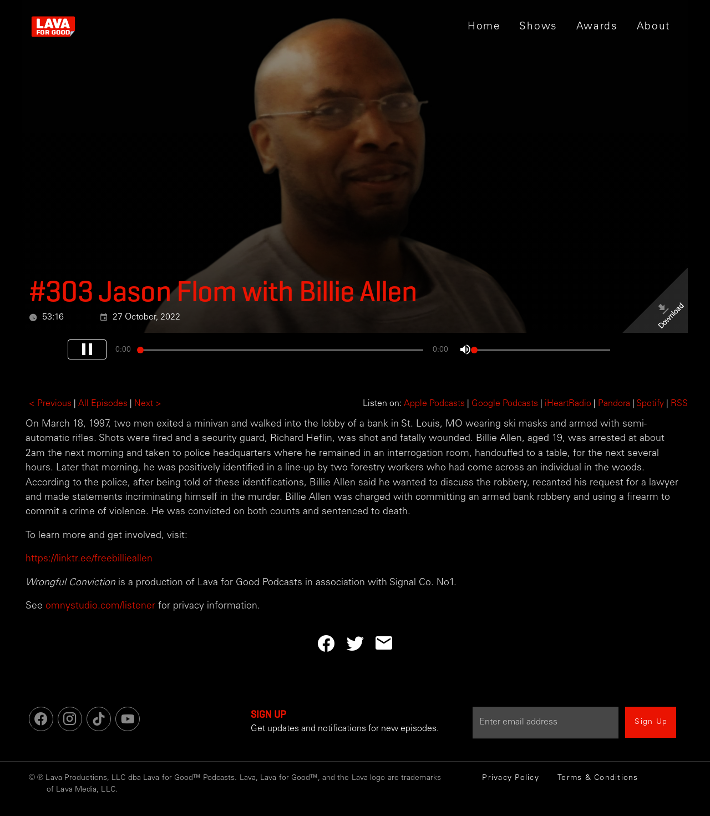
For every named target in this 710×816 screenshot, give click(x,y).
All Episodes (103, 403)
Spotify (650, 403)
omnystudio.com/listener (100, 606)
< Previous (50, 403)
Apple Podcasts (434, 403)
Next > (147, 403)
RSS (679, 403)
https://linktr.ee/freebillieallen (89, 559)
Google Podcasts (504, 403)
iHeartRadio (568, 403)
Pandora (614, 403)
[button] (538, 27)
